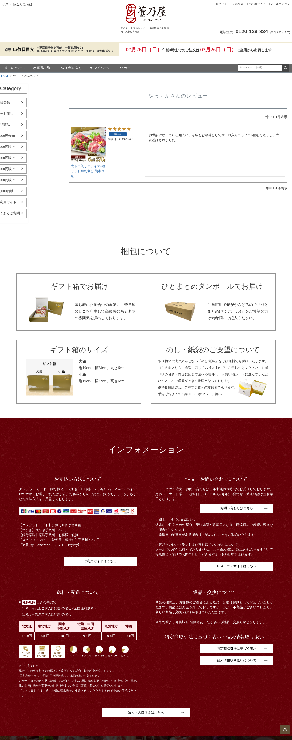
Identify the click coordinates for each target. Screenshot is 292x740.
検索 (285, 68)
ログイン (221, 4)
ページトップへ (285, 729)
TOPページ (15, 68)
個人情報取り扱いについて (236, 660)
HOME (5, 76)
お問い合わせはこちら (236, 508)
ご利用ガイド (256, 4)
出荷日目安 (23, 49)
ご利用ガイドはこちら (100, 561)
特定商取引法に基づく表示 (236, 648)
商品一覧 (41, 68)
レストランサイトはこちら (236, 566)
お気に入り (71, 68)
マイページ (99, 68)
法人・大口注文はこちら (146, 712)
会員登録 (237, 4)
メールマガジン (280, 4)
